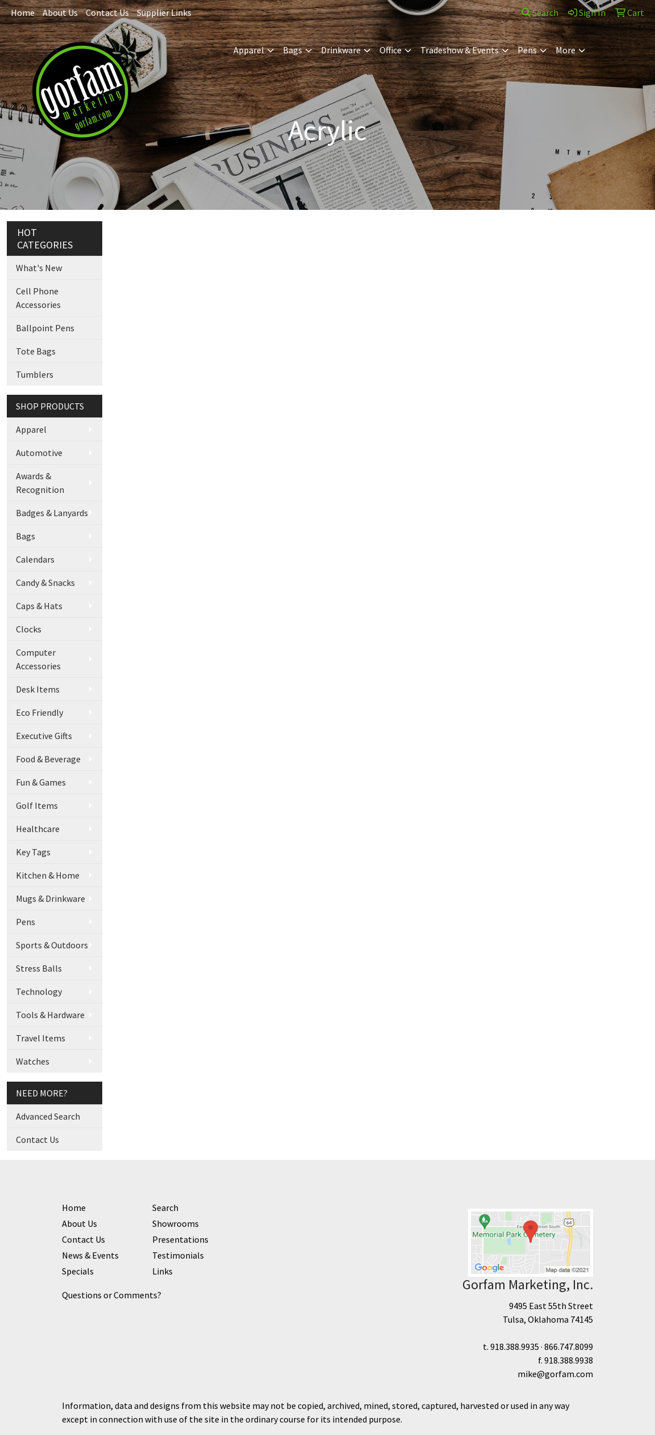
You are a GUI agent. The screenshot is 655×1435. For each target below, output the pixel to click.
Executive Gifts (44, 735)
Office (390, 50)
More (565, 50)
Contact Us (107, 12)
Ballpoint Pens (45, 328)
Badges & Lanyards (52, 512)
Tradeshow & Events (459, 50)
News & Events (90, 1255)
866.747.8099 (568, 1346)
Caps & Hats (39, 605)
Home (23, 12)
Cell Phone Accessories (38, 297)
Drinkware (341, 50)
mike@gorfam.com (555, 1373)
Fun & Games (41, 782)
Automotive (39, 452)
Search (540, 12)
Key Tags (33, 852)
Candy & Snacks (45, 582)
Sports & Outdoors (52, 945)
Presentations (180, 1239)
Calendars (35, 559)
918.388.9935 (514, 1346)
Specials (78, 1271)
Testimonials (178, 1255)
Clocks (28, 629)
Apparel (248, 50)
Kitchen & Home (48, 875)
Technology (39, 991)
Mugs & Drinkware (50, 898)
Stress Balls (39, 968)
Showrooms (175, 1223)
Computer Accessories (38, 659)
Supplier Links (164, 12)
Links (162, 1271)
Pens (527, 50)
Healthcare (38, 828)
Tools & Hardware (50, 1014)
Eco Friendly (39, 712)
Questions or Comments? (111, 1295)
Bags (292, 50)
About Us (60, 12)
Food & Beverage (48, 759)
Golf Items (37, 805)
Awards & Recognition (40, 482)
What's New (39, 267)
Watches (32, 1061)
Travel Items (40, 1038)
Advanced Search (48, 1116)
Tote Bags (36, 351)
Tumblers (34, 374)
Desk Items (38, 689)
